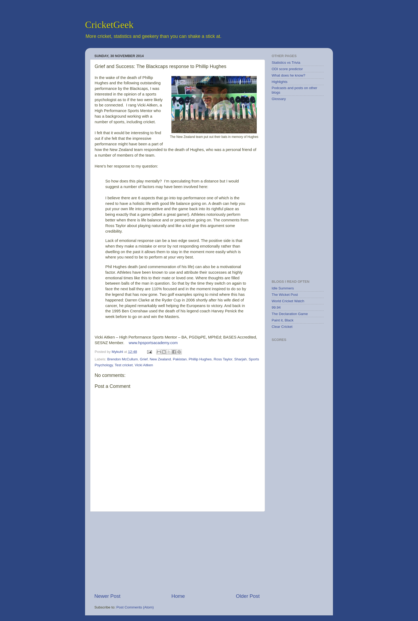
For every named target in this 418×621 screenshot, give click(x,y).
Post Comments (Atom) (135, 607)
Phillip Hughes (200, 359)
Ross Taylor (223, 359)
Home (178, 596)
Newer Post (107, 596)
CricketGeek (109, 24)
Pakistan (180, 359)
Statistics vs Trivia (286, 63)
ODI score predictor (287, 69)
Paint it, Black (283, 320)
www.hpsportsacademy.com (153, 343)
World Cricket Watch (288, 301)
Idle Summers (283, 288)
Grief (144, 359)
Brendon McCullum (122, 359)
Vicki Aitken (144, 365)
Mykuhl (118, 352)
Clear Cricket (282, 327)
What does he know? (288, 75)
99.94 (276, 307)
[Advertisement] (177, 552)
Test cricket (124, 365)
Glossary (279, 99)
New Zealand (160, 359)
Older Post (248, 596)
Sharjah (240, 359)
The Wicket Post (285, 295)
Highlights (279, 82)
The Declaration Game (290, 314)
